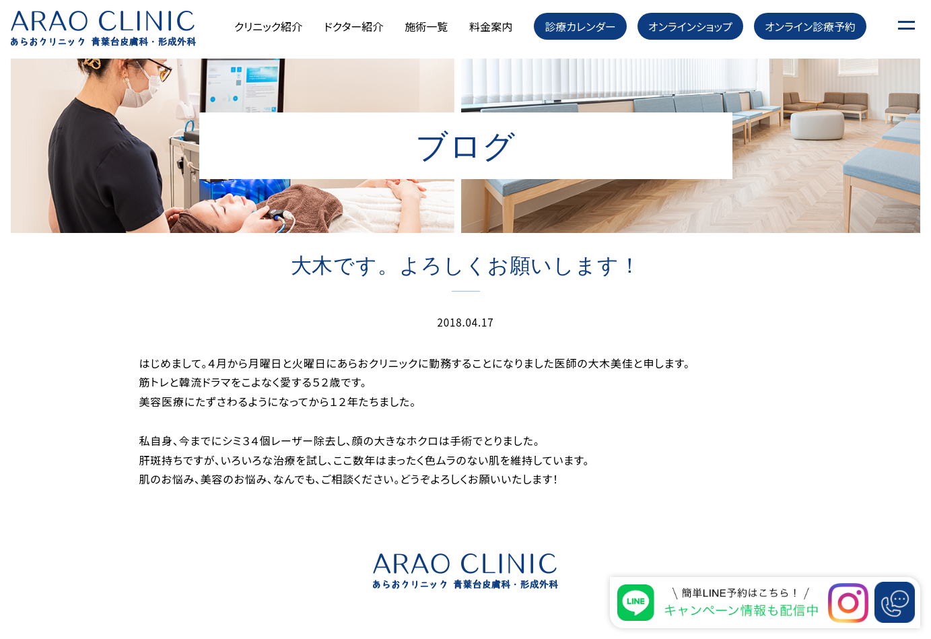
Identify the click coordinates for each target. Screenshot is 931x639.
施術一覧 (426, 26)
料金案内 (490, 26)
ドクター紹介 (353, 26)
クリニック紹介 (268, 26)
